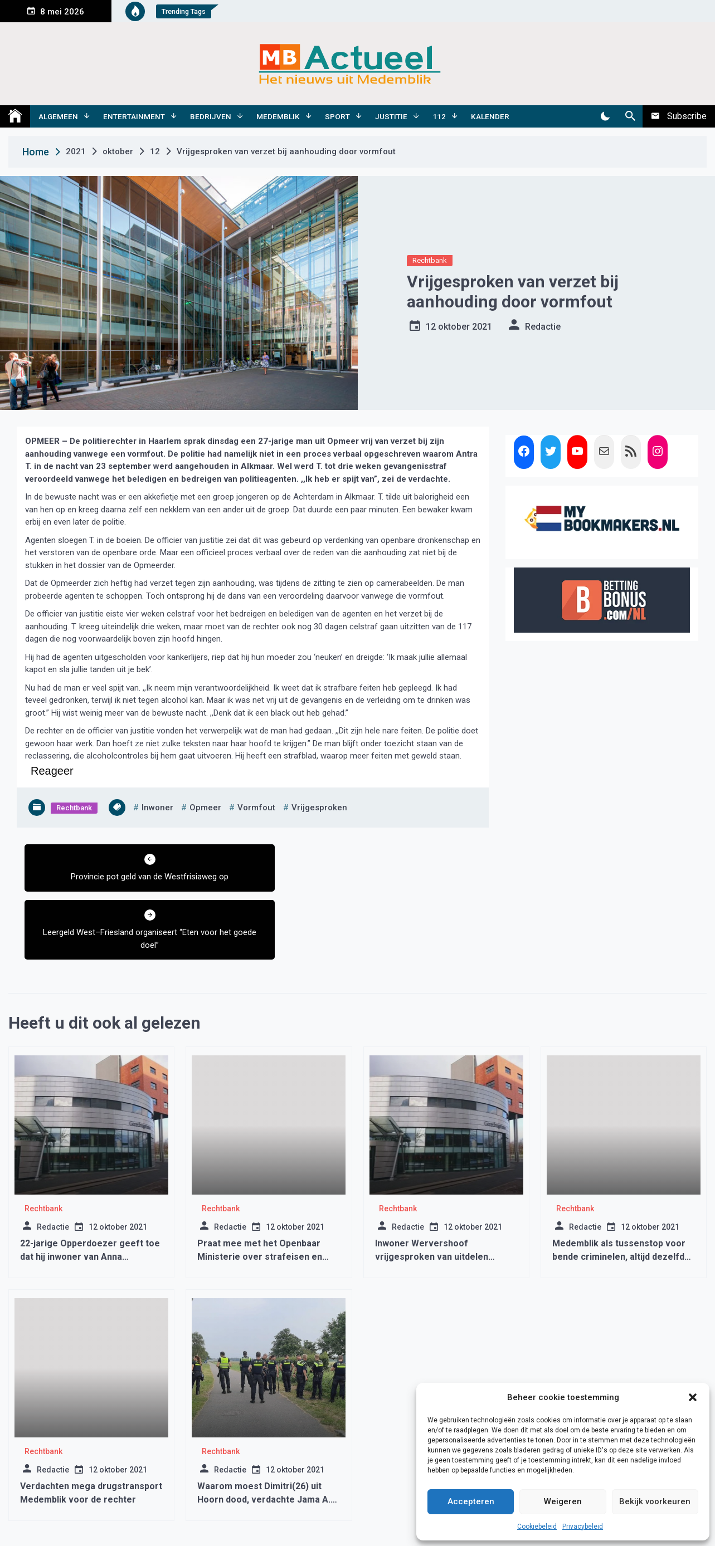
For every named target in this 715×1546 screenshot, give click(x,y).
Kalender (490, 116)
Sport (337, 116)
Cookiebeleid (537, 1526)
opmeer (205, 808)
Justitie (391, 116)
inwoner (157, 808)
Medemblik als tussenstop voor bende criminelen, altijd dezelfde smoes (621, 1201)
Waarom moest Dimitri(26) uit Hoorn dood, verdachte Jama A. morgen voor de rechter (263, 1443)
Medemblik (278, 116)
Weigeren (563, 1501)
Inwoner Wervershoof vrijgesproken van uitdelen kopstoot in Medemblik (431, 1201)
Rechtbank (429, 260)
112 (439, 116)
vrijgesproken (319, 808)
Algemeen (58, 116)
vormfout (256, 808)
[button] (692, 1397)
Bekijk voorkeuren (654, 1501)
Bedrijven (210, 116)
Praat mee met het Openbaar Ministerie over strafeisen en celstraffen (259, 1201)
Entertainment (134, 116)
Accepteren (471, 1501)
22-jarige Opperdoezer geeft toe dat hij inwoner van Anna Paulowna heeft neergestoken (90, 1201)
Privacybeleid (582, 1526)
